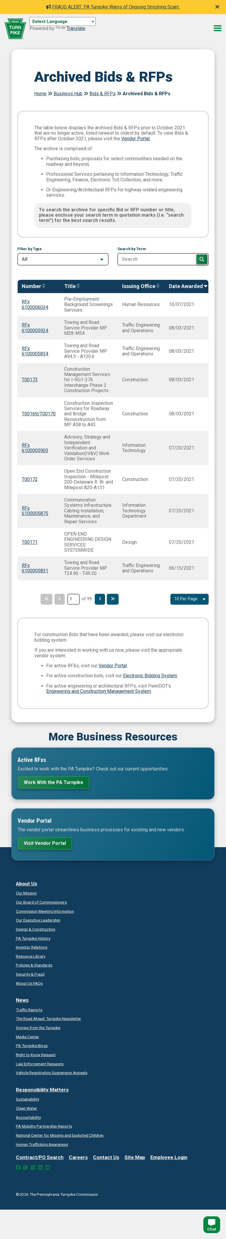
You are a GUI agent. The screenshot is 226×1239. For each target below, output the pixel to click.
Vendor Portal (113, 665)
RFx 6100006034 (35, 304)
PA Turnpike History (33, 938)
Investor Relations (31, 947)
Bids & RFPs (102, 93)
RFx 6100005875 (35, 510)
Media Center (27, 1036)
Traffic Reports (29, 1009)
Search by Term (131, 249)
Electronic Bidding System (150, 675)
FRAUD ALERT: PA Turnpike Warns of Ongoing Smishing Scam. (113, 7)
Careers (78, 1157)
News (22, 1000)
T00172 (30, 479)
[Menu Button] (218, 28)
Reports (44, 1126)
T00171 (30, 542)
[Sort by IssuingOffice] (139, 286)
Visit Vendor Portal (45, 843)
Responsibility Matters (42, 1090)
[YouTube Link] (47, 1168)
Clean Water (26, 1108)
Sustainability (27, 1099)
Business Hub (68, 93)
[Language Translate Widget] (62, 21)
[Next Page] (100, 599)
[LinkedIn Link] (40, 1168)
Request (36, 1054)
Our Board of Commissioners (41, 902)
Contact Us (106, 1157)
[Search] (201, 259)
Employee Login (168, 1157)
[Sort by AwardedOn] (186, 286)
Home (40, 93)
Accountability (28, 1117)
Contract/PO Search (40, 1157)
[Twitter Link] (25, 1168)
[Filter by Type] (63, 259)
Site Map (134, 1157)
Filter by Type (29, 249)
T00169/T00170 (39, 414)
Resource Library (30, 956)
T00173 (30, 379)
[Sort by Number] (32, 286)
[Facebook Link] (18, 1168)
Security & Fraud (30, 974)
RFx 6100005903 (35, 447)
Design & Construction (35, 929)
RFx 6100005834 (35, 351)
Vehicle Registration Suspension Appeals (51, 1072)
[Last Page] (115, 599)
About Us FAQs (29, 983)
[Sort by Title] (70, 286)
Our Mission (26, 893)
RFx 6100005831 (35, 568)
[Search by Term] (163, 259)
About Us (26, 884)
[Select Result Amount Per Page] (189, 599)
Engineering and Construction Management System (98, 691)
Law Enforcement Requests (40, 1063)
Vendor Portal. (135, 138)
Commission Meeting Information (45, 911)
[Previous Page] (59, 599)
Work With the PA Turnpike (53, 782)
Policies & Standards (34, 965)
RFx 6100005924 (35, 327)
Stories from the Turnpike (38, 1027)
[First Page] (44, 599)
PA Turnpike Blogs (32, 1045)
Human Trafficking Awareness (42, 1144)
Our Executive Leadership (38, 920)
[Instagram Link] (33, 1168)
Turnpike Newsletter (48, 1018)
